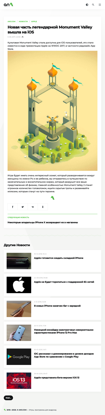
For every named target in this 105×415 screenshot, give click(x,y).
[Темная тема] (87, 5)
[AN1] (5, 410)
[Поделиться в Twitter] (23, 206)
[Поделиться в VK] (33, 206)
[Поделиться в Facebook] (13, 206)
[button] (8, 397)
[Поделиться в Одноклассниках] (43, 206)
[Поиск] (93, 5)
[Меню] (100, 5)
